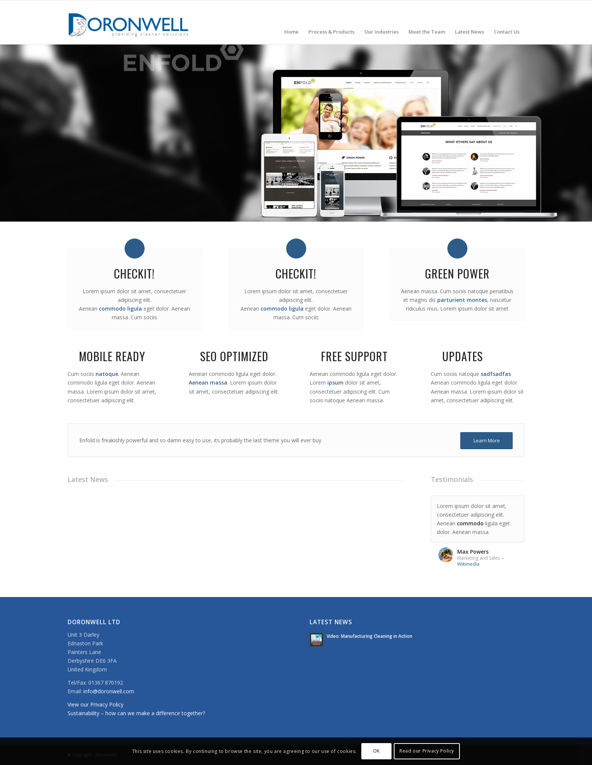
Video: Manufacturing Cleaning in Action (369, 636)
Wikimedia (468, 564)
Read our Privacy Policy (426, 751)
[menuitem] (291, 22)
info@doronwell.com (108, 691)
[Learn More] (486, 440)
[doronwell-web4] (129, 22)
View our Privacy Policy (95, 704)
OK (376, 751)
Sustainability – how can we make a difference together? (136, 713)
